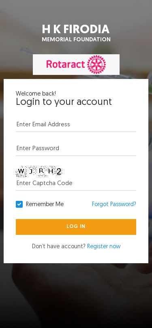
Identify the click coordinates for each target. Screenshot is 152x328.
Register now (103, 247)
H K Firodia (76, 34)
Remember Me (45, 205)
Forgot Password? (114, 205)
